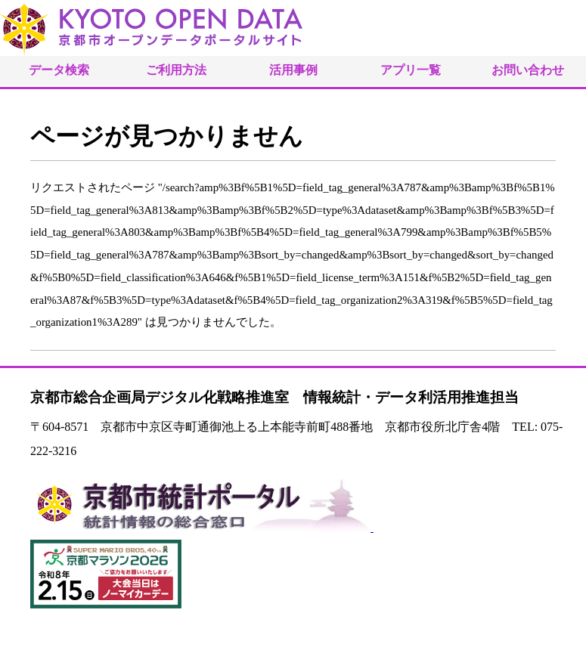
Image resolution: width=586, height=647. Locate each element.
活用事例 (293, 69)
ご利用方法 (176, 69)
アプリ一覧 (410, 69)
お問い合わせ (527, 69)
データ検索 (59, 69)
